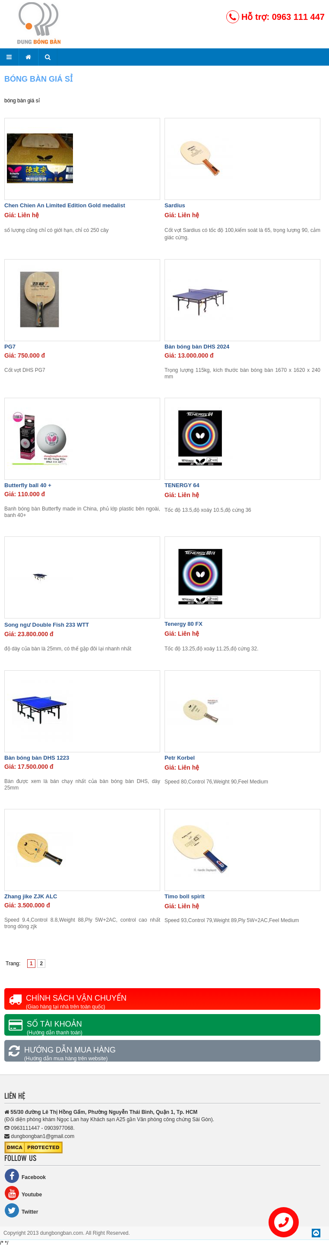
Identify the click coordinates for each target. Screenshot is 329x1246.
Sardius (174, 205)
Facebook (25, 1175)
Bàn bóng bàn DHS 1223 (36, 758)
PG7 (10, 346)
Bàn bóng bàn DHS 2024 (196, 346)
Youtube (23, 1193)
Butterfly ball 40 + (27, 485)
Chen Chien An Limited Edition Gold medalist (64, 205)
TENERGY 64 (181, 485)
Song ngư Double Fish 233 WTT (46, 624)
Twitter (21, 1210)
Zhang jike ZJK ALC (30, 896)
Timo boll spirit (184, 896)
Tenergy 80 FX (183, 624)
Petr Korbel (179, 758)
